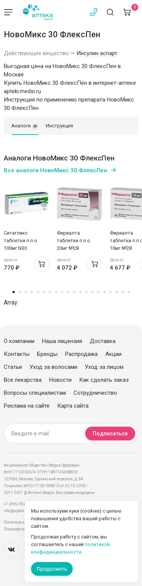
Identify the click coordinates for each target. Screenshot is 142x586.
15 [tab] (98, 292)
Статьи (13, 367)
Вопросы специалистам (35, 392)
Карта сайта (73, 405)
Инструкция (59, 126)
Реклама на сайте (27, 405)
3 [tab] (26, 292)
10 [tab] (68, 292)
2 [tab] (20, 292)
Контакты (17, 354)
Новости (60, 379)
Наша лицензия (62, 341)
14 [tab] (92, 292)
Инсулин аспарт (96, 53)
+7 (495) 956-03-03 (20, 504)
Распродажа (81, 354)
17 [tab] (110, 292)
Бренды (47, 354)
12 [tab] (80, 292)
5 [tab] (38, 292)
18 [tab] (116, 292)
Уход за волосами (53, 367)
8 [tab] (56, 292)
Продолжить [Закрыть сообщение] (52, 569)
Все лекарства (23, 379)
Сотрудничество (95, 392)
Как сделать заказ (104, 379)
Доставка (102, 341)
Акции (113, 354)
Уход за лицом (104, 367)
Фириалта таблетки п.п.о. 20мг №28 (74, 240)
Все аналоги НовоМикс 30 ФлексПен (55, 170)
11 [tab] (74, 292)
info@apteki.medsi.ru (22, 511)
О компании (19, 341)
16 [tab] (104, 292)
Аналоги (24, 126)
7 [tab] (50, 292)
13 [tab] (86, 292)
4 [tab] (32, 292)
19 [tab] (123, 292)
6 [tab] (44, 292)
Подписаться (110, 433)
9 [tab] (62, 292)
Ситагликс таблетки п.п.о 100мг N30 (20, 240)
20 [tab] (129, 292)
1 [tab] (13, 292)
